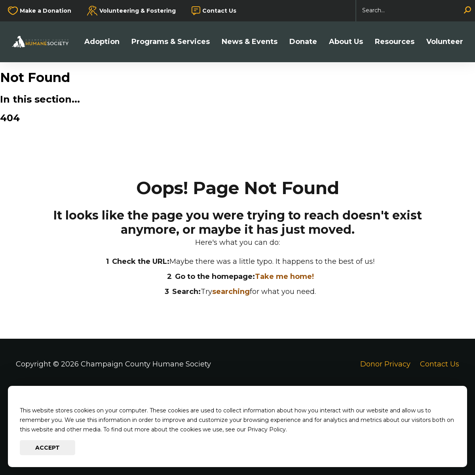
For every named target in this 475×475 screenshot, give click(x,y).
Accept (47, 447)
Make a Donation (45, 10)
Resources (394, 42)
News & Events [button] (249, 42)
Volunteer (444, 42)
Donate (303, 42)
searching (231, 291)
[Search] (415, 10)
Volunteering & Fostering (137, 10)
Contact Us (219, 10)
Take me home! (284, 276)
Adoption (102, 42)
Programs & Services (170, 42)
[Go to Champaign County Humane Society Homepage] (44, 41)
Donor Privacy (385, 364)
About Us (346, 42)
